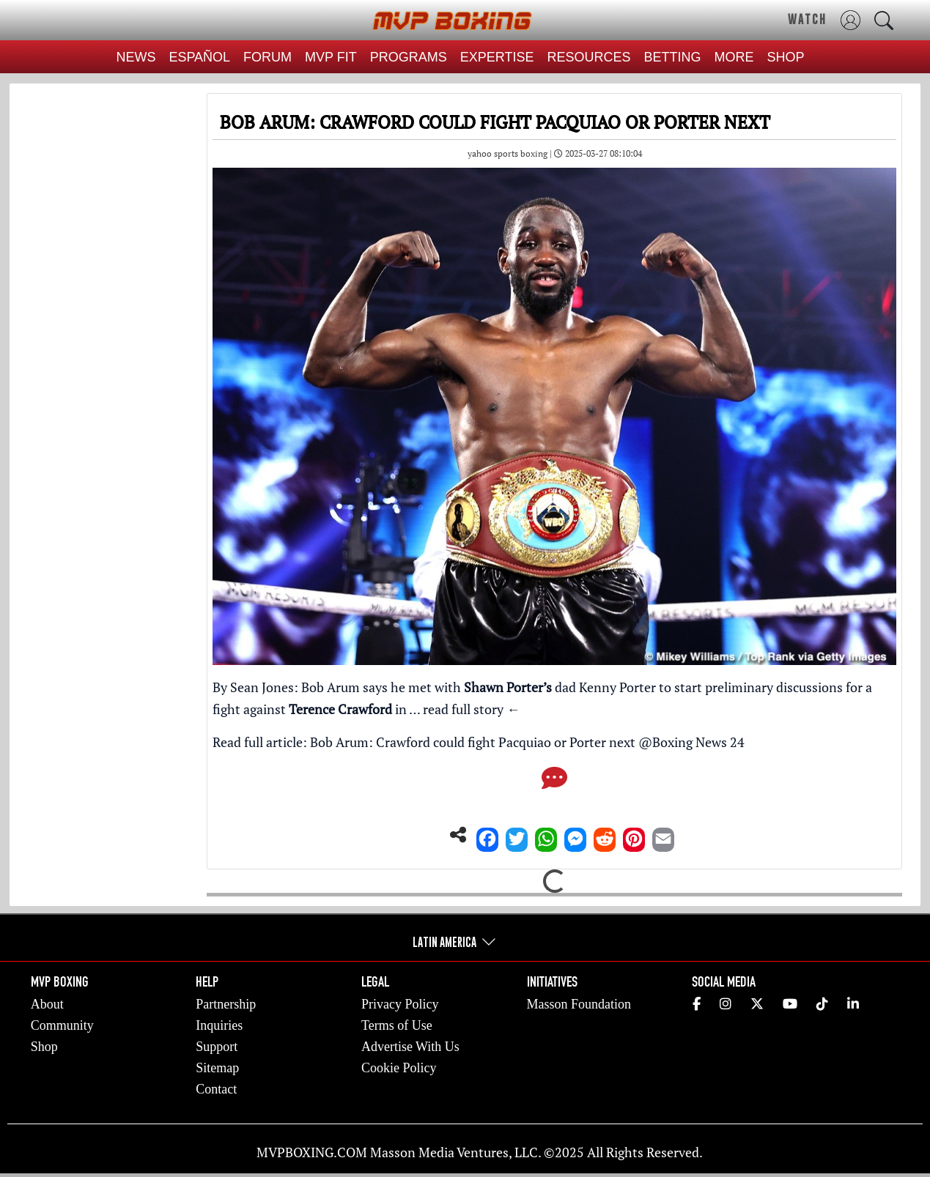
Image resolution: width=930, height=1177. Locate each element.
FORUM (267, 57)
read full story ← (471, 709)
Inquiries (219, 1025)
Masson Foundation (579, 1004)
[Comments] (554, 782)
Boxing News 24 (698, 742)
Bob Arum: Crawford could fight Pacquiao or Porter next (472, 742)
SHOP (786, 57)
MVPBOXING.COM (312, 1152)
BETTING (672, 57)
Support (216, 1046)
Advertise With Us (410, 1046)
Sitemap (217, 1068)
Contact (216, 1089)
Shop (44, 1046)
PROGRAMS (408, 57)
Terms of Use (396, 1025)
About (47, 1004)
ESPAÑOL (199, 57)
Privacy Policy (400, 1004)
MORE (734, 57)
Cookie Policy (399, 1068)
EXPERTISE (497, 57)
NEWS (135, 57)
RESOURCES (589, 57)
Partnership (226, 1004)
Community (62, 1025)
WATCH (807, 19)
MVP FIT (331, 57)
